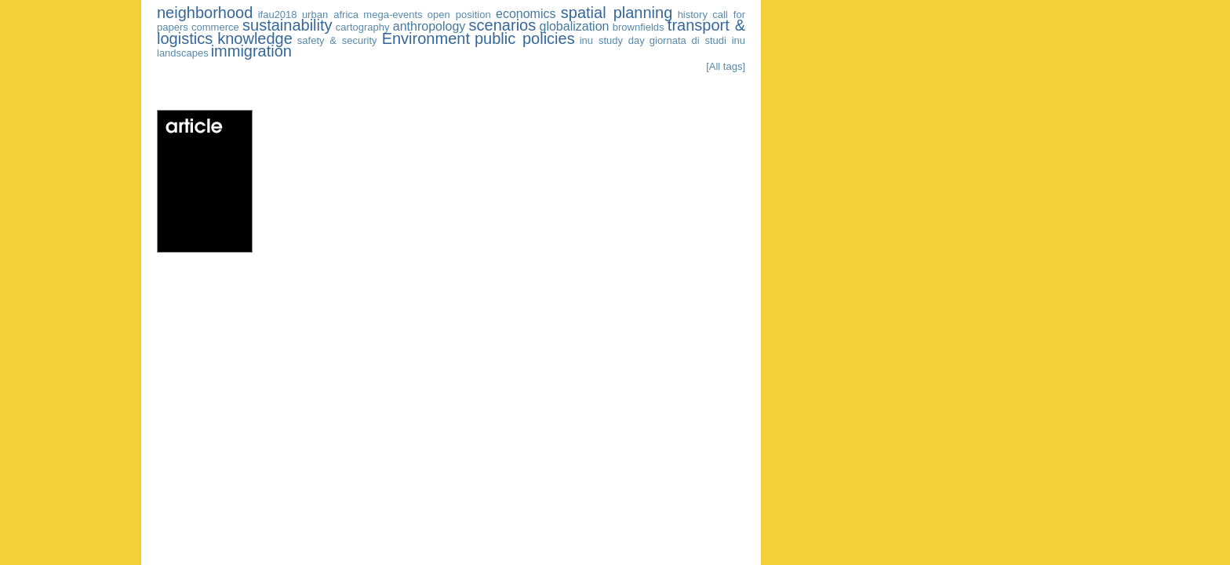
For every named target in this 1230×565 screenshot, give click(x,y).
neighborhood (205, 12)
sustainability (287, 25)
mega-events (392, 14)
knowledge (255, 38)
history (693, 14)
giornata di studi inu (697, 40)
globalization (575, 26)
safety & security (337, 40)
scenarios (503, 25)
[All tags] (725, 66)
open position (459, 14)
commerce (215, 27)
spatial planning (616, 12)
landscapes (183, 53)
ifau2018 (277, 14)
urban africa (330, 14)
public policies (525, 38)
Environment (426, 38)
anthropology (429, 26)
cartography (363, 27)
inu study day (612, 40)
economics (525, 13)
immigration (251, 51)
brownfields (638, 27)
